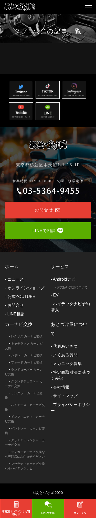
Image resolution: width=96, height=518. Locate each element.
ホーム (12, 266)
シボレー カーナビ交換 (26, 355)
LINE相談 (16, 314)
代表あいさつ (65, 346)
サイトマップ (65, 396)
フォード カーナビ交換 (26, 362)
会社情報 (61, 387)
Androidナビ (64, 279)
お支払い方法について (72, 287)
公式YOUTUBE (21, 296)
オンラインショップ (25, 288)
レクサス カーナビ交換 (26, 336)
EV (55, 295)
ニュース (15, 279)
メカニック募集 (67, 363)
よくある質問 (65, 355)
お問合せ (15, 305)
